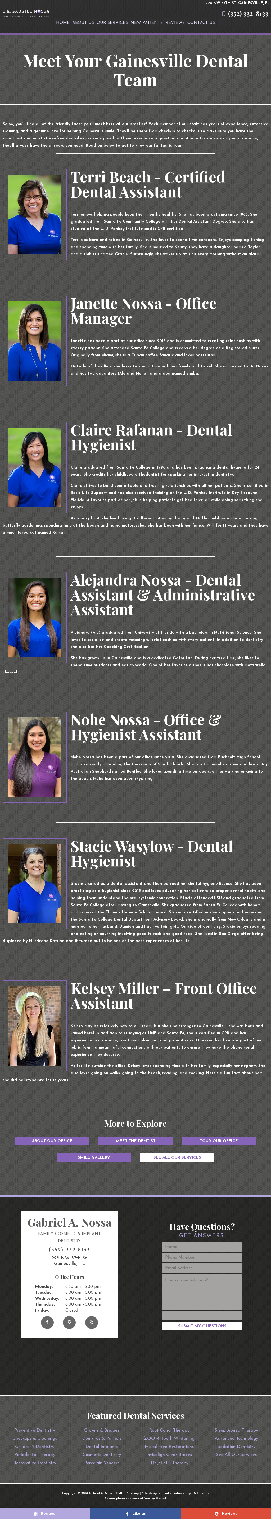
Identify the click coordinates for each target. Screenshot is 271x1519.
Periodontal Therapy (34, 1454)
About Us (83, 23)
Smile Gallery (94, 1158)
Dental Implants (101, 1446)
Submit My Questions (202, 1326)
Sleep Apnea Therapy (236, 1430)
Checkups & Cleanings (34, 1438)
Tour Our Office (219, 1141)
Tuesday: (44, 1292)
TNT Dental (200, 1493)
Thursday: (45, 1304)
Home (63, 23)
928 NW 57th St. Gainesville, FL (237, 3)
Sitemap (133, 1493)
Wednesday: (47, 1299)
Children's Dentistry (34, 1446)
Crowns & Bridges (101, 1430)
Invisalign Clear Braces (169, 1454)
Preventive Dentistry (34, 1430)
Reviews (175, 23)
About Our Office (52, 1141)
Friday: (42, 1310)
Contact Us (201, 23)
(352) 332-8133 (243, 13)
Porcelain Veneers (101, 1463)
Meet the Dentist (135, 1141)
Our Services (112, 23)
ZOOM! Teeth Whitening (169, 1438)
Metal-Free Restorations (169, 1446)
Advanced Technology (236, 1438)
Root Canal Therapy (169, 1430)
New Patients (146, 23)
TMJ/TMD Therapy (169, 1463)
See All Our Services (177, 1158)
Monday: (44, 1287)
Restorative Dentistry (34, 1463)
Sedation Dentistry (236, 1446)
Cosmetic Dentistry (102, 1454)
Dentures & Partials (101, 1438)
